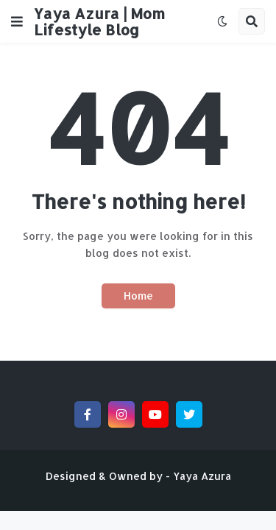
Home (138, 295)
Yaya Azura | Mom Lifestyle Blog (99, 21)
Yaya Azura (202, 476)
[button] (17, 21)
